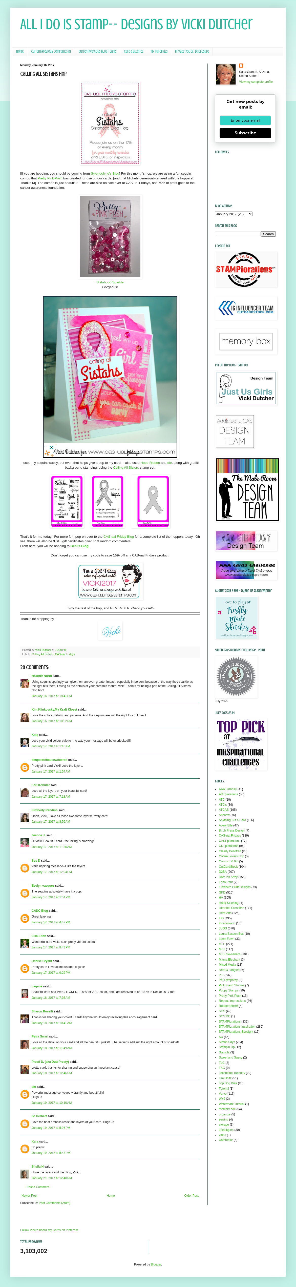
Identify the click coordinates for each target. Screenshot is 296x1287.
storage (224, 1124)
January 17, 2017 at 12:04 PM (52, 872)
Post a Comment (38, 1187)
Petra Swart (40, 1036)
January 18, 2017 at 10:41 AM (52, 1023)
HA (221, 897)
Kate (35, 735)
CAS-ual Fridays (65, 654)
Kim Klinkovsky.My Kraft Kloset (54, 709)
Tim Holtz (225, 1078)
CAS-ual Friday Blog (118, 536)
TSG (222, 1068)
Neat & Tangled (229, 970)
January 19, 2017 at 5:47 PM (51, 1153)
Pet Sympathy (228, 980)
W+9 (222, 1099)
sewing (223, 1119)
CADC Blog (40, 910)
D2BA (223, 872)
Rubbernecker (228, 1006)
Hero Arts (225, 913)
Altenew (224, 815)
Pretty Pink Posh (50, 178)
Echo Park (226, 882)
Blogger (156, 1264)
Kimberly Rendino (45, 810)
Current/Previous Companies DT (51, 51)
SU (221, 1037)
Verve (223, 1093)
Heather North (42, 676)
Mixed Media (227, 964)
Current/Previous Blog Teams (97, 51)
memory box (227, 1109)
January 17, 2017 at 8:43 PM (51, 947)
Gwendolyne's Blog (105, 173)
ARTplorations (228, 794)
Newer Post (29, 1195)
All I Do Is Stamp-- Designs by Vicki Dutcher (136, 24)
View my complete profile (256, 82)
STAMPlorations (230, 1021)
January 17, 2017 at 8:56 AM (51, 821)
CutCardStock (228, 866)
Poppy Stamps (229, 990)
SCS (222, 1011)
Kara (35, 1141)
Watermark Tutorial (231, 1104)
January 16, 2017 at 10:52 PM (52, 721)
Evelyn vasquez (43, 885)
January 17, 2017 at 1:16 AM (51, 746)
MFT (222, 949)
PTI (221, 975)
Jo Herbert (39, 1116)
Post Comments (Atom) (54, 1203)
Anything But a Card (232, 820)
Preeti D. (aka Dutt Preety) (50, 1062)
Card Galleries (133, 51)
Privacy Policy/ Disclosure (192, 51)
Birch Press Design (232, 830)
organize (224, 1114)
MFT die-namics (230, 954)
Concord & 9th (228, 861)
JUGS (223, 928)
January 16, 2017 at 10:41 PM (52, 696)
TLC (222, 1063)
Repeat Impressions (232, 1001)
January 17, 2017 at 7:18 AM (51, 796)
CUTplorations (228, 846)
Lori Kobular (41, 785)
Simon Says (227, 1042)
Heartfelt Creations (231, 908)
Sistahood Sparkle (109, 282)
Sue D (36, 860)
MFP (222, 944)
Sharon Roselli (42, 1011)
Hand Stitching (229, 903)
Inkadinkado (227, 923)
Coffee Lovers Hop (231, 856)
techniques (226, 1130)
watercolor (226, 1140)
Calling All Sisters (126, 467)
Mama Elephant (229, 959)
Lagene (37, 986)
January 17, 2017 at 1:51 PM (51, 897)
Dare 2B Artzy (228, 877)
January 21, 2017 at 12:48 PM (52, 1178)
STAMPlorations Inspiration (237, 1026)
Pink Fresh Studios (231, 985)
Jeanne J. (39, 835)
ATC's (223, 804)
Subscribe (245, 133)
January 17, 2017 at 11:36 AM (52, 847)
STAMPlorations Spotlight (236, 1031)
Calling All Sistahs (43, 654)
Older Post (191, 1195)
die (169, 463)
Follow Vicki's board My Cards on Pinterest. (49, 1230)
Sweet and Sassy (230, 1057)
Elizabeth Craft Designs (234, 887)
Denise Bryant (42, 961)
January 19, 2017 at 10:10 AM (52, 1103)
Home (20, 51)
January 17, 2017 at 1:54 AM (51, 771)
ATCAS (224, 810)
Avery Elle (225, 825)
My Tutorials (159, 51)
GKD (222, 892)
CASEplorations (229, 841)
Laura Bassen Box (231, 934)
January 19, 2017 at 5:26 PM (51, 1128)
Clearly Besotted (230, 851)
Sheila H (38, 1166)
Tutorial (224, 1088)
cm (34, 1087)
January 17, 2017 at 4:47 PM (51, 922)
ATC (222, 799)
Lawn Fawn (226, 939)
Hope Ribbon (150, 463)
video (222, 1135)
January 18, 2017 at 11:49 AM (52, 1048)
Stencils (224, 1052)
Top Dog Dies (228, 1083)
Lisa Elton (39, 936)
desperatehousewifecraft (49, 760)
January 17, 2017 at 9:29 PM (51, 972)
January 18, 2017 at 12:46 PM (52, 1073)
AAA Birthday (228, 789)
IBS (221, 918)
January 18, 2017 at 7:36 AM (51, 998)
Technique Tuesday (232, 1073)
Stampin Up (227, 1047)
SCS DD (224, 1016)
